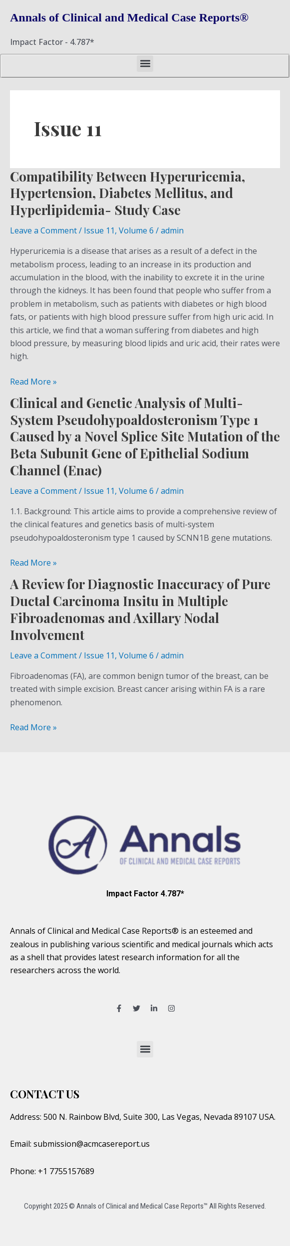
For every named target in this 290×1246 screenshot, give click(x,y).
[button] (145, 63)
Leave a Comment (43, 230)
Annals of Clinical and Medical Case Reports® (129, 17)
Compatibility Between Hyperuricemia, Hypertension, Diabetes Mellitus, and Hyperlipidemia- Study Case (127, 193)
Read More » (33, 381)
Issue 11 (99, 230)
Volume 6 (136, 230)
